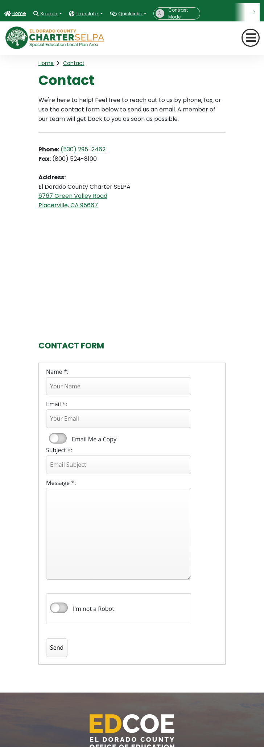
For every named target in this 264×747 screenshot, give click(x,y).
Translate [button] (87, 13)
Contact (73, 63)
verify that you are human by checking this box (59, 608)
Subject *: (59, 450)
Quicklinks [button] (130, 13)
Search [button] (49, 13)
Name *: (57, 372)
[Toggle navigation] (251, 37)
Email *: (56, 404)
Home (19, 13)
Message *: (61, 483)
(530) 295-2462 (83, 149)
